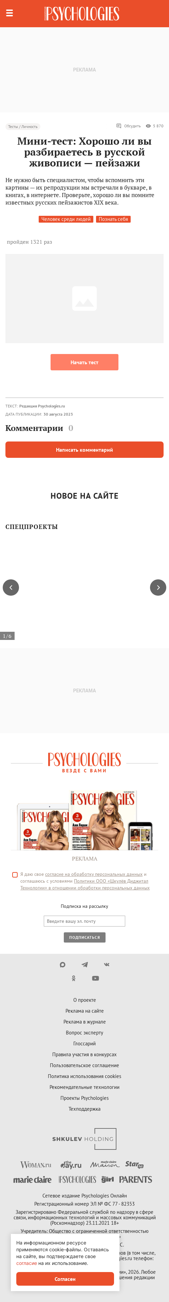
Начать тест (84, 362)
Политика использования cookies (84, 1076)
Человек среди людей (66, 219)
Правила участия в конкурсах (84, 1054)
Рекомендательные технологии (84, 1087)
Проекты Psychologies (84, 1098)
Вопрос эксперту (84, 1032)
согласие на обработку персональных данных (94, 874)
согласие (26, 1263)
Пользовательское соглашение (84, 1065)
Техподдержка (84, 1109)
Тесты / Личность (23, 126)
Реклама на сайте (84, 1011)
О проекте (84, 1000)
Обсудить (128, 126)
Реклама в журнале (84, 1021)
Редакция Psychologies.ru (42, 405)
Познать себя (113, 219)
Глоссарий (84, 1043)
